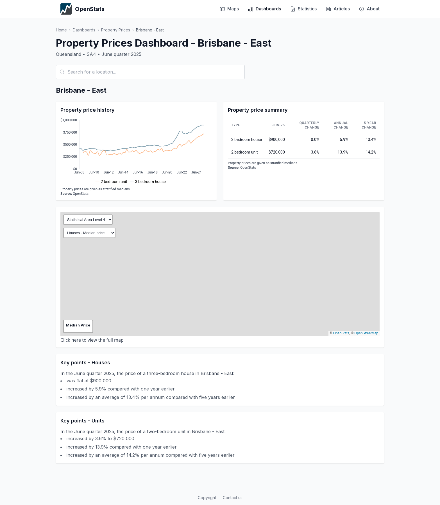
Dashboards (84, 30)
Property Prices (115, 30)
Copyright (207, 497)
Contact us (232, 497)
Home (61, 30)
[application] (136, 151)
